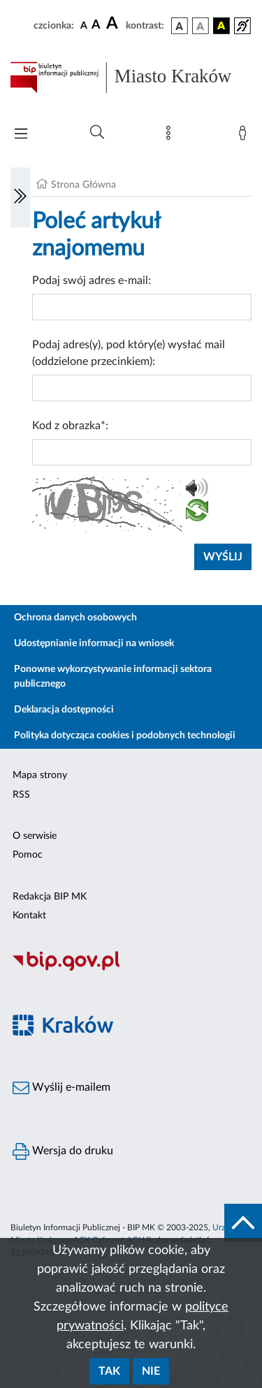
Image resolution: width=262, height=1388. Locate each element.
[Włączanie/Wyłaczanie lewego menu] (20, 197)
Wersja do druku (63, 1151)
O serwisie (35, 836)
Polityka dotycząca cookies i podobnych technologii (124, 735)
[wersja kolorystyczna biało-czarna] (200, 26)
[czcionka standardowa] (83, 25)
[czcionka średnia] (96, 25)
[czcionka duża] (114, 23)
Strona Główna (83, 185)
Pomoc (28, 855)
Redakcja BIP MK (50, 897)
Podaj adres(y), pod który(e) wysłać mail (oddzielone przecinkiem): (128, 353)
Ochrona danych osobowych (75, 617)
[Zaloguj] (245, 136)
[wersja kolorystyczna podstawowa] (179, 26)
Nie (151, 1371)
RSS (21, 795)
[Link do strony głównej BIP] (131, 77)
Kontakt (29, 915)
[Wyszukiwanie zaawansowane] (97, 133)
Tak (109, 1371)
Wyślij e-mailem (61, 1088)
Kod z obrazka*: (70, 425)
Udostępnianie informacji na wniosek (94, 643)
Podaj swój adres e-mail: (91, 280)
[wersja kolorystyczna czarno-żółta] (221, 26)
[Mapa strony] (171, 136)
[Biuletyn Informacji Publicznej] (131, 969)
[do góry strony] (243, 1222)
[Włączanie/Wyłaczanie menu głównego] (20, 135)
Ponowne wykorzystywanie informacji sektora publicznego (113, 676)
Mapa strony (40, 775)
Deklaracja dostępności (64, 710)
